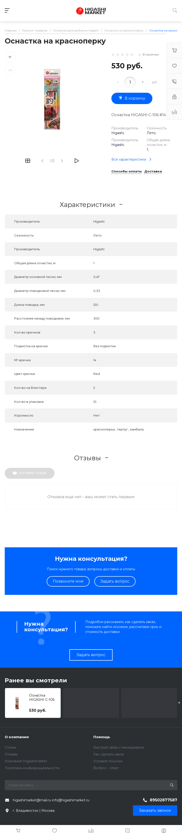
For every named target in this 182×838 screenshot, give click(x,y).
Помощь (101, 737)
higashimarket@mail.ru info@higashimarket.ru (51, 800)
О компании (17, 737)
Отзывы (11, 754)
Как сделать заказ (108, 754)
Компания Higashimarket (26, 761)
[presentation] (179, 703)
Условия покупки (108, 761)
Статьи (10, 747)
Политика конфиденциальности (32, 768)
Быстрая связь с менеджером (118, 747)
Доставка (153, 171)
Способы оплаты (126, 171)
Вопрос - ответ (106, 768)
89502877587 (163, 800)
